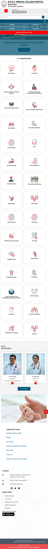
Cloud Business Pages (26, 542)
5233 (22, 11)
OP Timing (12, 24)
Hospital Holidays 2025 (14, 433)
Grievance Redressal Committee (16, 459)
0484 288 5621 (34, 548)
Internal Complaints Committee (16, 446)
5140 (25, 11)
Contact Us (36, 24)
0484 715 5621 (14, 548)
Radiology (7, 508)
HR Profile (9, 450)
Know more (24, 388)
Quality (8, 437)
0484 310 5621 (24, 548)
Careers (12, 28)
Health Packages (9, 496)
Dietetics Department (10, 505)
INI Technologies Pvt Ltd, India (39, 542)
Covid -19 (9, 454)
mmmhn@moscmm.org (16, 484)
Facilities (36, 28)
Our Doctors (8, 499)
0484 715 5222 (16, 11)
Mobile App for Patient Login (24, 32)
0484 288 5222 (16, 12)
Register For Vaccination (11, 502)
